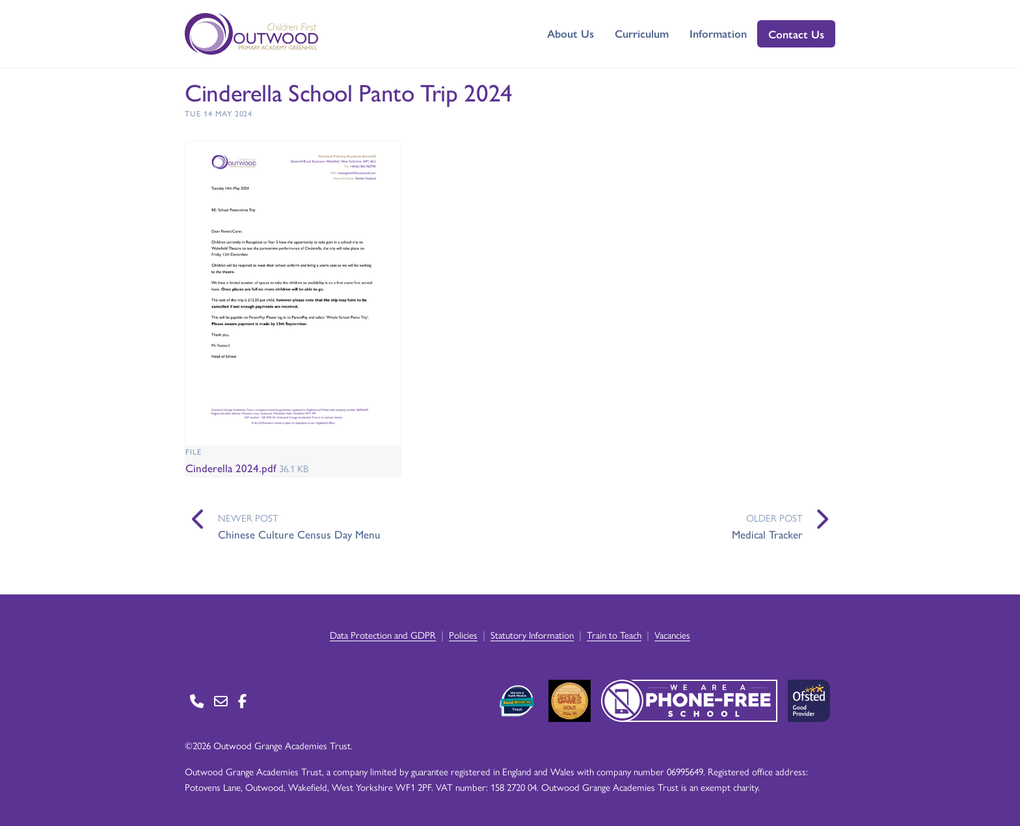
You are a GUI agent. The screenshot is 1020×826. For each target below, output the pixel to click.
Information (718, 33)
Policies (463, 634)
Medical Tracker (767, 534)
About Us (570, 33)
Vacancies (672, 634)
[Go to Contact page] (197, 701)
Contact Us (796, 34)
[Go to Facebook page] (242, 701)
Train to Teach (614, 634)
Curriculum (642, 33)
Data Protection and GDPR (383, 634)
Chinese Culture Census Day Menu (299, 534)
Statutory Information (532, 634)
